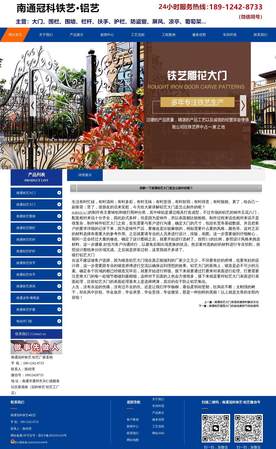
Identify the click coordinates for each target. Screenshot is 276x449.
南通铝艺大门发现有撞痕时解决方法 (236, 302)
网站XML (158, 433)
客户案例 (133, 419)
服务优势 (158, 419)
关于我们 (158, 399)
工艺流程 (158, 426)
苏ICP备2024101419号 (52, 435)
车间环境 (158, 406)
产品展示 (158, 412)
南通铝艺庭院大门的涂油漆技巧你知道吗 (234, 305)
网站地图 (133, 440)
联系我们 (133, 433)
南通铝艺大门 (80, 212)
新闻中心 (133, 426)
